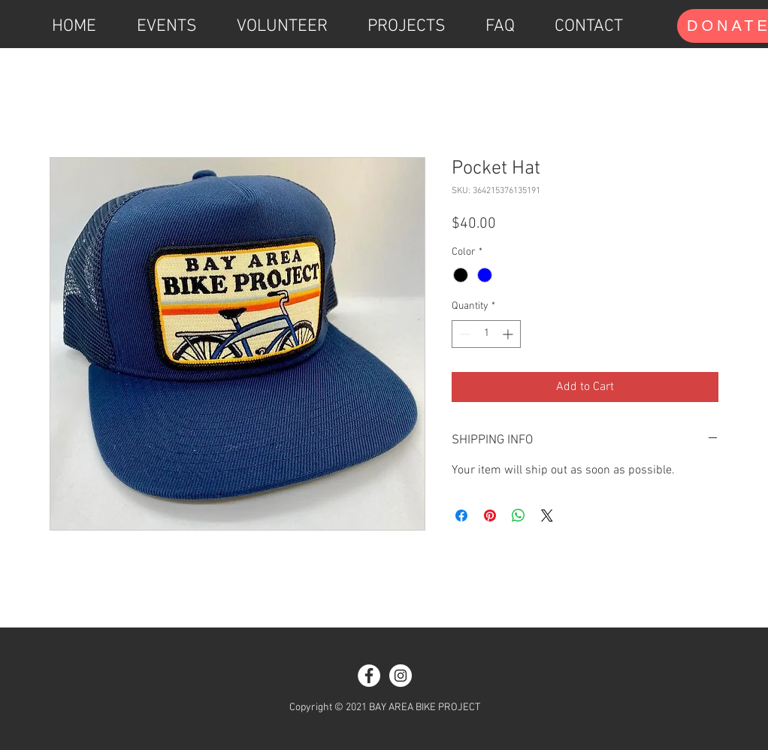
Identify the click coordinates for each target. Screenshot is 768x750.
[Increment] (509, 334)
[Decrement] (463, 334)
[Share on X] (547, 516)
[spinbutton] (486, 334)
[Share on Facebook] (461, 516)
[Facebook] (369, 675)
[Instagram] (400, 675)
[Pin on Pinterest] (490, 516)
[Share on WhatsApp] (518, 516)
